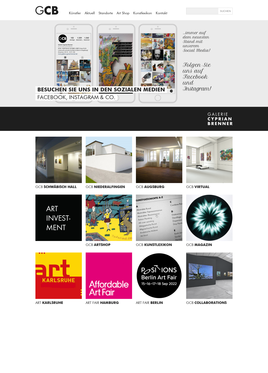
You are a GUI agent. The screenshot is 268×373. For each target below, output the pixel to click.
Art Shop (123, 13)
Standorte (106, 13)
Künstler (75, 13)
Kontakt (161, 13)
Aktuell (90, 13)
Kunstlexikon (142, 13)
